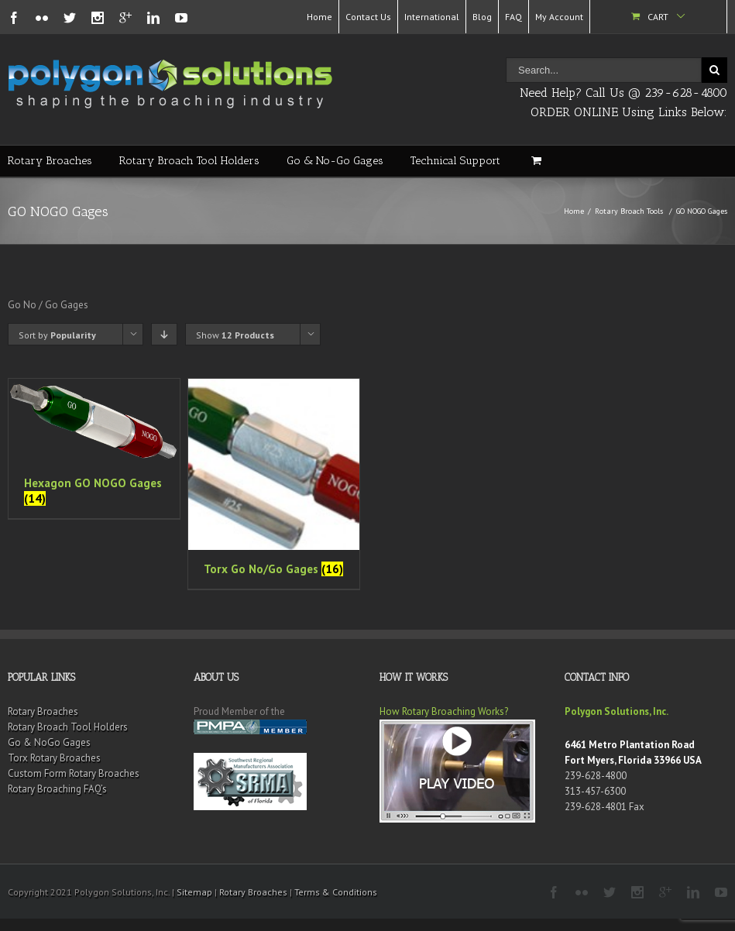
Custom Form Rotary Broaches (73, 773)
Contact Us (368, 16)
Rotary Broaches (50, 160)
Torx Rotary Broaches (54, 757)
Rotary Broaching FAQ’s (57, 788)
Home (319, 16)
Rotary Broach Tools (629, 211)
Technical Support (455, 160)
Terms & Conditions (335, 892)
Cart (657, 16)
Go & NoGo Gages (49, 742)
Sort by (57, 335)
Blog (482, 16)
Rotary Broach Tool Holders (189, 160)
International (431, 16)
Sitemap (194, 892)
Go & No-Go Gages (335, 160)
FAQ (513, 16)
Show (235, 335)
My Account (559, 16)
